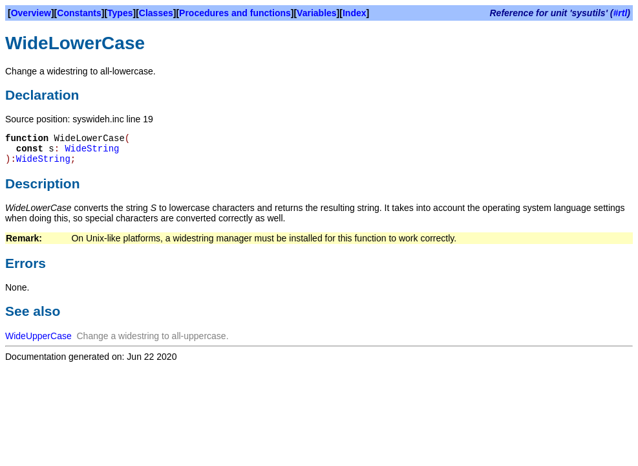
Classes (156, 13)
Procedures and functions (235, 13)
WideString (92, 149)
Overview (31, 13)
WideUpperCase (38, 336)
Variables (317, 13)
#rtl (620, 13)
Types (120, 13)
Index (355, 13)
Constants (79, 13)
